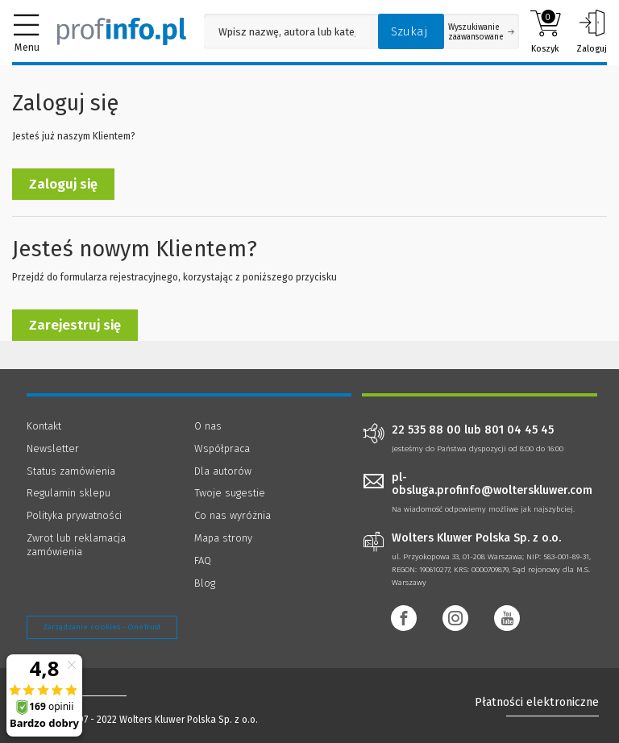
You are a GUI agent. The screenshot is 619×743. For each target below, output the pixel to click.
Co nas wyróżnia (232, 515)
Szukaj (409, 31)
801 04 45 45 (519, 430)
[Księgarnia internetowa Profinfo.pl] (121, 31)
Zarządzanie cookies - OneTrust (102, 627)
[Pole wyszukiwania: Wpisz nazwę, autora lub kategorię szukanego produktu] (287, 32)
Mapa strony (223, 538)
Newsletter (53, 448)
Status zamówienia (71, 471)
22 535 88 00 (426, 430)
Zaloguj (591, 31)
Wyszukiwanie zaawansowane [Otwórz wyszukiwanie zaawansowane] (481, 32)
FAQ (202, 560)
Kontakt (44, 426)
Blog (204, 583)
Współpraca (222, 448)
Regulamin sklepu (68, 493)
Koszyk (545, 31)
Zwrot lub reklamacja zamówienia (76, 545)
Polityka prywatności (74, 515)
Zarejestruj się (75, 325)
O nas (208, 426)
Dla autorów (222, 471)
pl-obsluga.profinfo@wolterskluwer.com (492, 484)
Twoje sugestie (229, 493)
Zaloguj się (63, 184)
